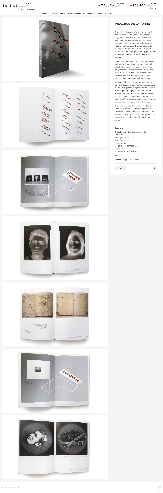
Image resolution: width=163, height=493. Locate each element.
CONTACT (108, 14)
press (100, 14)
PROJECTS (53, 14)
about (44, 14)
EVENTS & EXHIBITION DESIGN (70, 14)
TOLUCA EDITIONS (89, 14)
